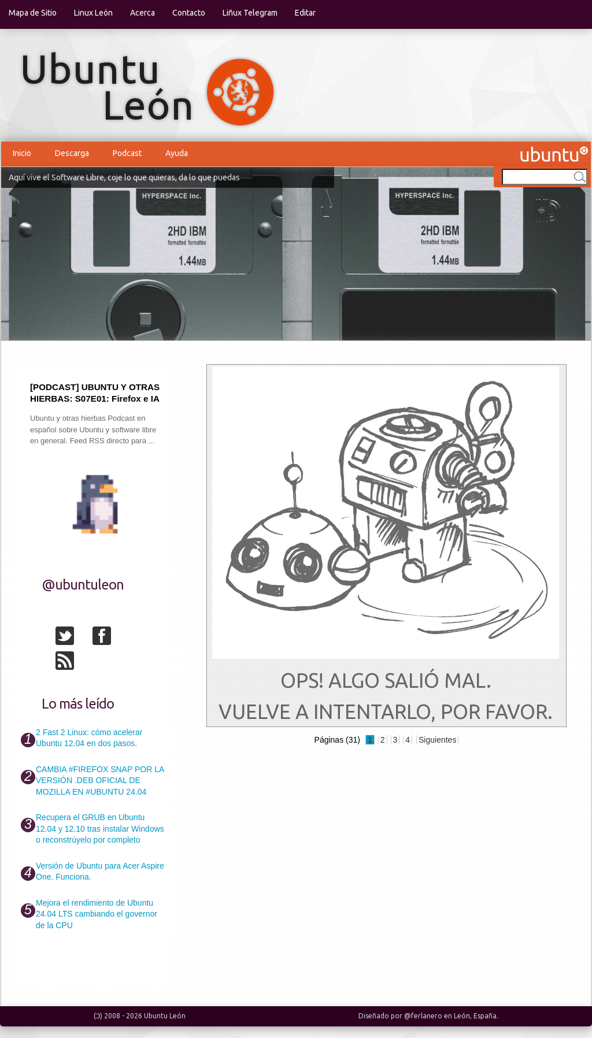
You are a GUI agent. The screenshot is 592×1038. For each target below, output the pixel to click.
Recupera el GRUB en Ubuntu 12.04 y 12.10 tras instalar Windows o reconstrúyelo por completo (100, 828)
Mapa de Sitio (33, 12)
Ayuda (176, 153)
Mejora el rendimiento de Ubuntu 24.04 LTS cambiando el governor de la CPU (96, 914)
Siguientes (437, 739)
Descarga (72, 153)
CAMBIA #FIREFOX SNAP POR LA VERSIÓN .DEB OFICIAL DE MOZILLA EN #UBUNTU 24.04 (100, 780)
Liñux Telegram (250, 12)
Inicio (22, 153)
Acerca (142, 12)
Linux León (93, 12)
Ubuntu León (165, 1016)
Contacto (188, 12)
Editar (305, 12)
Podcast (127, 153)
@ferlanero (423, 1016)
